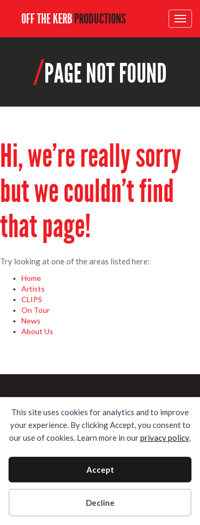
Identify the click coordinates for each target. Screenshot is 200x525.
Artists (33, 288)
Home (31, 277)
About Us (37, 331)
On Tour (35, 309)
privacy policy (164, 437)
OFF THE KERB (73, 19)
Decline (100, 502)
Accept (100, 469)
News (31, 320)
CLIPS (31, 299)
